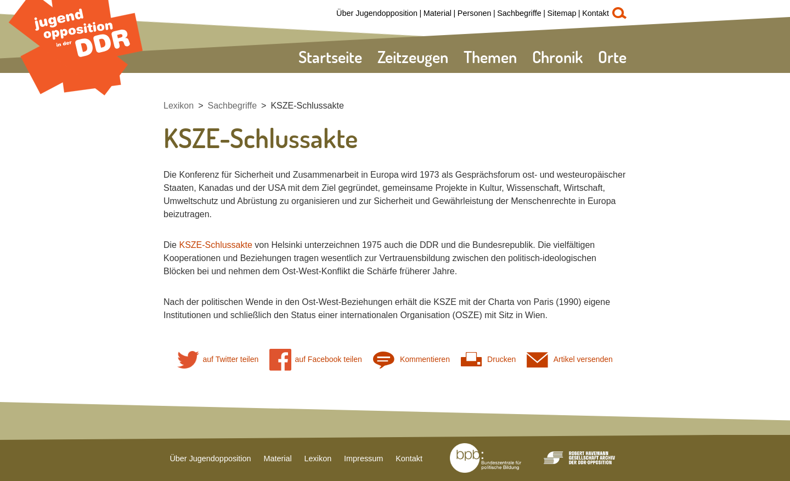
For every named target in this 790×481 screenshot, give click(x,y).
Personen (475, 13)
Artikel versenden (570, 359)
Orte (612, 56)
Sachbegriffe (519, 13)
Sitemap (562, 13)
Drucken (488, 359)
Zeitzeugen (412, 56)
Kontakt (595, 13)
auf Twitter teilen (217, 359)
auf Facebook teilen (315, 359)
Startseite (330, 56)
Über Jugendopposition (376, 13)
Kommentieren (411, 359)
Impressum (363, 458)
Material (438, 13)
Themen (490, 56)
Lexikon (178, 105)
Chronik (557, 56)
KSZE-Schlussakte (306, 105)
